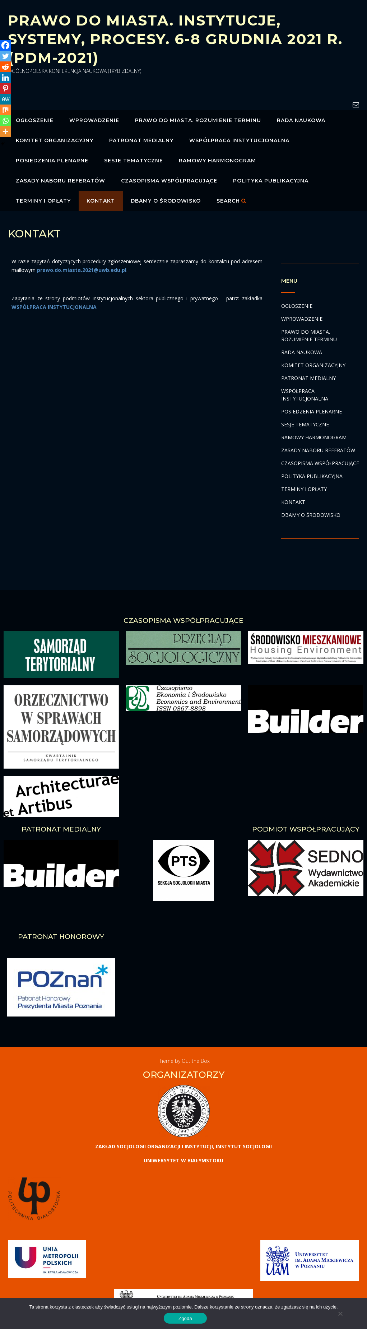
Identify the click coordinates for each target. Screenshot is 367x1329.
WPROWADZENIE (94, 120)
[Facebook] (5, 45)
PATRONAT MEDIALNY (141, 140)
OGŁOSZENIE (35, 120)
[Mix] (5, 110)
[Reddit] (5, 66)
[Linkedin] (5, 77)
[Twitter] (5, 56)
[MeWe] (5, 99)
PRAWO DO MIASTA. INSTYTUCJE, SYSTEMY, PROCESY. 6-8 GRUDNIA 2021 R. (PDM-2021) (175, 38)
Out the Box (196, 1060)
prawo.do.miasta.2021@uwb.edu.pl (81, 270)
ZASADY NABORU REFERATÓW (60, 180)
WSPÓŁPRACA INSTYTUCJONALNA (239, 140)
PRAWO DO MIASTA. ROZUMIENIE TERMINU (198, 120)
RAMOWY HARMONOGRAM (217, 160)
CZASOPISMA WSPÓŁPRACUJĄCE (169, 180)
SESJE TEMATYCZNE (133, 160)
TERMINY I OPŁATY (43, 201)
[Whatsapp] (5, 120)
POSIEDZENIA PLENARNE (52, 160)
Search (231, 201)
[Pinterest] (5, 88)
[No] (340, 1313)
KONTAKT (101, 201)
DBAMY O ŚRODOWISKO (166, 201)
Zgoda (185, 1318)
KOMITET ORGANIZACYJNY (54, 140)
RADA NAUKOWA (301, 120)
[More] (5, 131)
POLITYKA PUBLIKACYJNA (270, 180)
